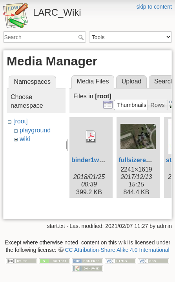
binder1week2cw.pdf (102, 160)
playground (35, 130)
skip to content (154, 7)
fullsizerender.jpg (144, 160)
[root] (20, 121)
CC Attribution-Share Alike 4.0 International (117, 231)
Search (82, 37)
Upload (132, 81)
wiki (25, 139)
